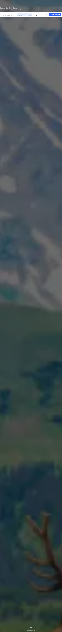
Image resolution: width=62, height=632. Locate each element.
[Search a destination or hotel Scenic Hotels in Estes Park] (8, 14)
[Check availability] (55, 14)
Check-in (19, 13)
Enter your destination (5, 13)
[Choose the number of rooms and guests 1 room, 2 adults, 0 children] (40, 14)
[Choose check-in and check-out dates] (21, 14)
